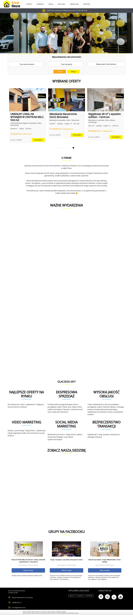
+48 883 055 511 (17, 602)
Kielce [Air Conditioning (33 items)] (71, 595)
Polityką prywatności (61, 611)
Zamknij (109, 612)
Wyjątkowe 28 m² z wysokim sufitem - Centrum (104, 115)
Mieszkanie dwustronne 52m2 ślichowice (63, 115)
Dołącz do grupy (28, 570)
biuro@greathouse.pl (18, 607)
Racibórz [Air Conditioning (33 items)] (89, 595)
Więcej (73, 71)
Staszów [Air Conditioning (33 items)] (80, 595)
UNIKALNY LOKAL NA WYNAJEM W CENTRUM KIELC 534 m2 (27, 117)
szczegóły (38, 140)
